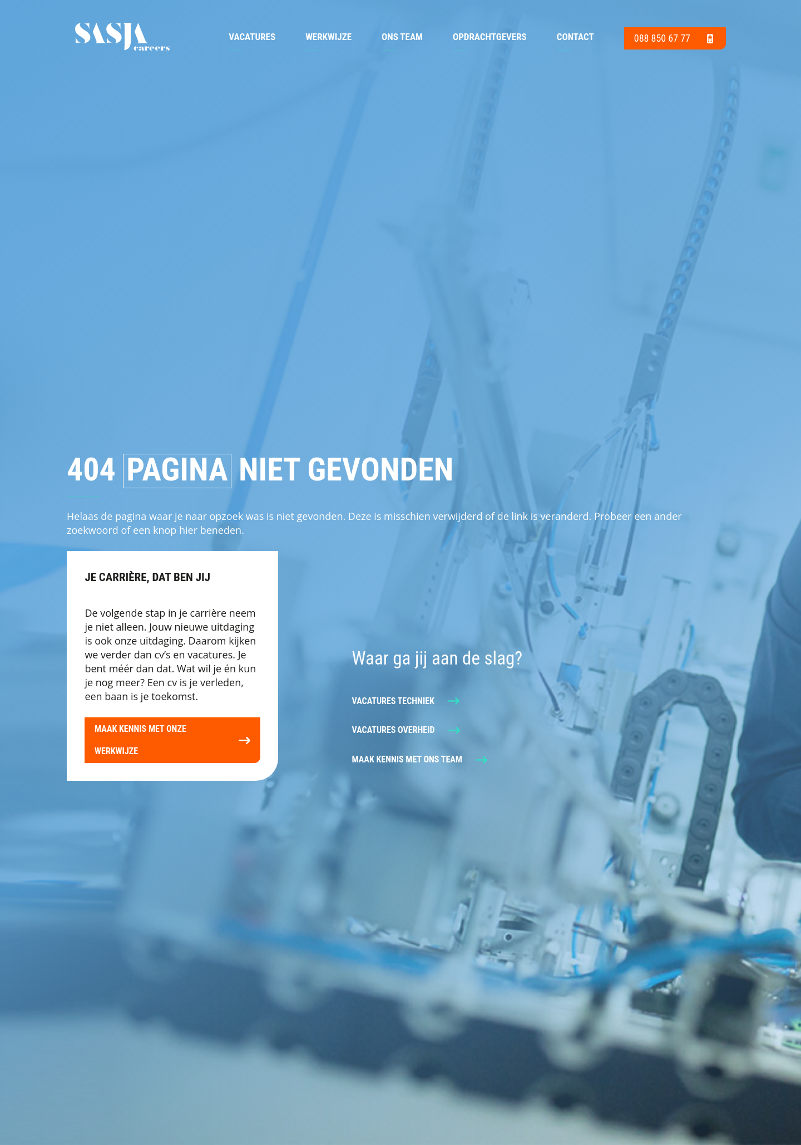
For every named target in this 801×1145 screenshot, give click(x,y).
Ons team (402, 37)
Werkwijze (328, 37)
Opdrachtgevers (490, 37)
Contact (575, 37)
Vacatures (252, 37)
